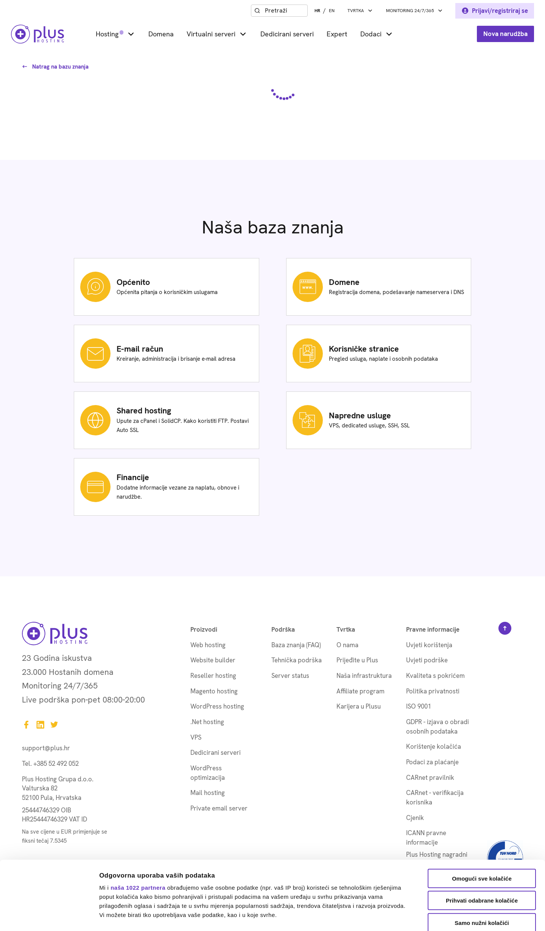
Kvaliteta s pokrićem (435, 675)
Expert (337, 34)
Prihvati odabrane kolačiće (482, 836)
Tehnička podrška (296, 660)
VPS (195, 737)
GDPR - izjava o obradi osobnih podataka (437, 726)
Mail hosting (207, 793)
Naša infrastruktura (364, 675)
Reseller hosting (213, 675)
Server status (290, 675)
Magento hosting (214, 691)
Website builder (212, 660)
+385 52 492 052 (56, 763)
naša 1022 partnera (138, 823)
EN (332, 11)
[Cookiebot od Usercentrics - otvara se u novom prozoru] (49, 916)
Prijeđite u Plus (357, 660)
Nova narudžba (505, 34)
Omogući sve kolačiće (482, 814)
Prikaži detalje (392, 916)
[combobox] (284, 10)
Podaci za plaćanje (432, 762)
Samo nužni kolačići (482, 858)
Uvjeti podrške (427, 660)
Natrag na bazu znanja (55, 66)
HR (317, 11)
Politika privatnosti (432, 691)
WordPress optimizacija (207, 773)
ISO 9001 (418, 706)
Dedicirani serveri (287, 34)
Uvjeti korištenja (429, 645)
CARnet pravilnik (430, 777)
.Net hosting (207, 722)
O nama (347, 645)
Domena (161, 34)
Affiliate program (360, 691)
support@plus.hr (46, 748)
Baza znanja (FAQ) (296, 645)
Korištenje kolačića (433, 746)
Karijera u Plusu (358, 706)
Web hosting (208, 645)
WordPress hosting (217, 706)
